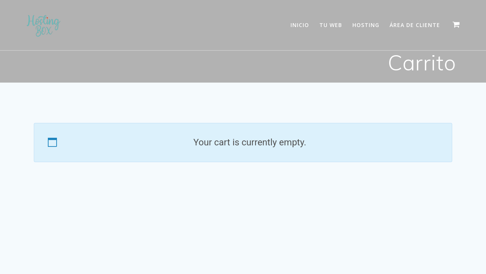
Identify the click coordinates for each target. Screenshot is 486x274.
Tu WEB (330, 25)
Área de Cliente (415, 25)
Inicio (299, 25)
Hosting (365, 25)
